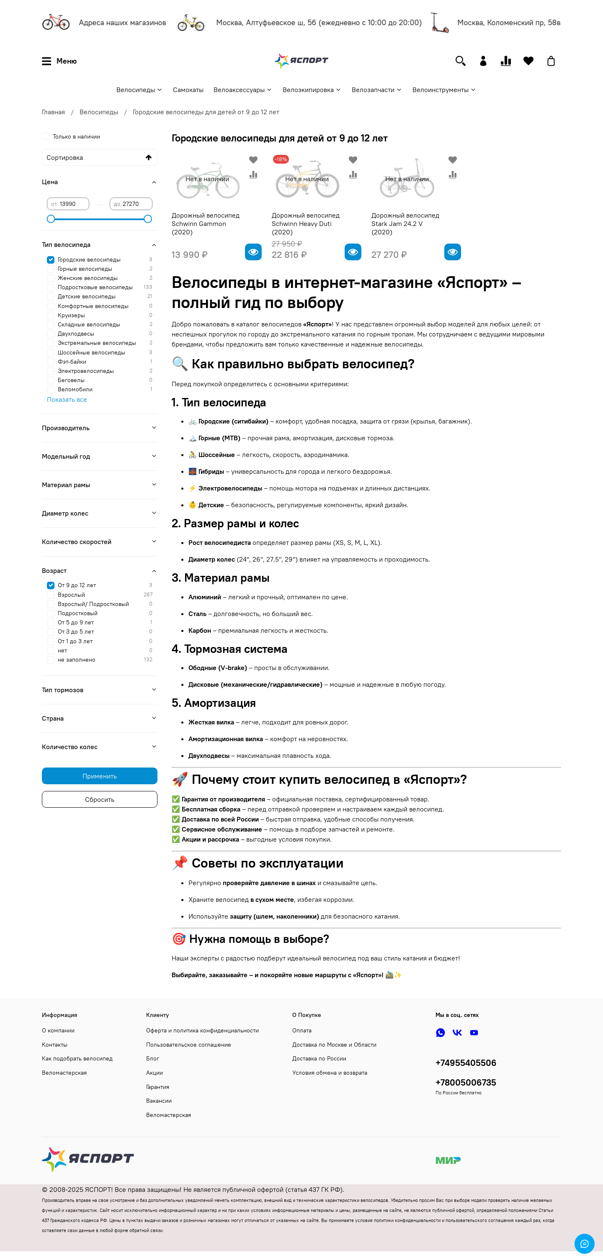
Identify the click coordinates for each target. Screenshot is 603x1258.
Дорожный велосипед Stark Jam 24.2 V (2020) (405, 223)
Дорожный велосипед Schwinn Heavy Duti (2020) (306, 223)
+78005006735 (466, 1082)
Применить (99, 776)
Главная (53, 112)
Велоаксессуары (243, 89)
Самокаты (188, 89)
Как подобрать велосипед (77, 1058)
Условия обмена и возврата (329, 1072)
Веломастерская (64, 1072)
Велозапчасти (377, 89)
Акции (154, 1072)
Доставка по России (319, 1058)
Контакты (54, 1044)
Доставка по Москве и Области (334, 1044)
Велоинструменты (444, 89)
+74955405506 (466, 1062)
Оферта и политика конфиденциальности (202, 1030)
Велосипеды (139, 89)
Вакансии (159, 1100)
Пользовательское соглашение (188, 1044)
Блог (152, 1058)
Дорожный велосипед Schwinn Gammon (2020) (206, 223)
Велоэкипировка (312, 89)
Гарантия (157, 1087)
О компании (58, 1030)
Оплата (302, 1030)
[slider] (51, 219)
